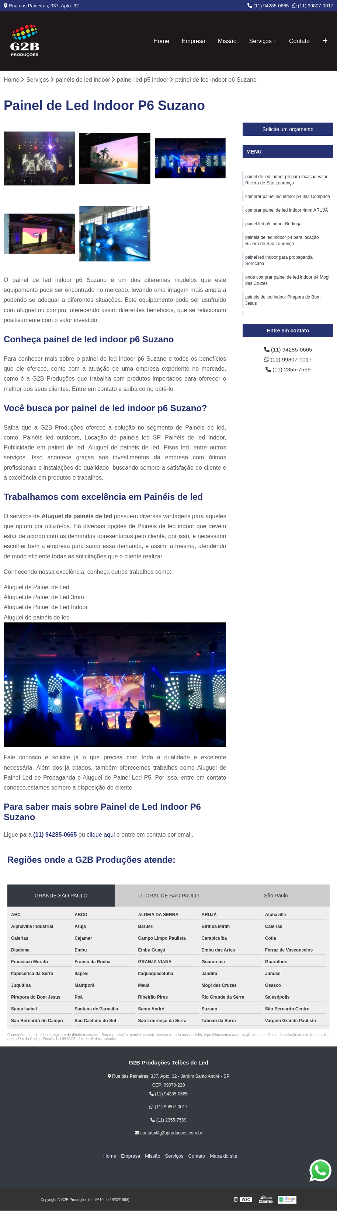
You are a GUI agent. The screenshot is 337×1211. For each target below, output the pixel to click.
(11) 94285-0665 (268, 5)
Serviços (260, 41)
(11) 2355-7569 (288, 370)
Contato (299, 41)
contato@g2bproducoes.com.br (168, 1133)
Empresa (193, 41)
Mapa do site (220, 1156)
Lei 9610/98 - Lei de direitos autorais (86, 1039)
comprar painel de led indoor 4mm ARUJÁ (286, 211)
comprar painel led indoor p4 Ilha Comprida (287, 197)
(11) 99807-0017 (312, 5)
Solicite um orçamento (288, 130)
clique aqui (101, 835)
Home (161, 41)
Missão (227, 41)
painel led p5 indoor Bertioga (273, 225)
